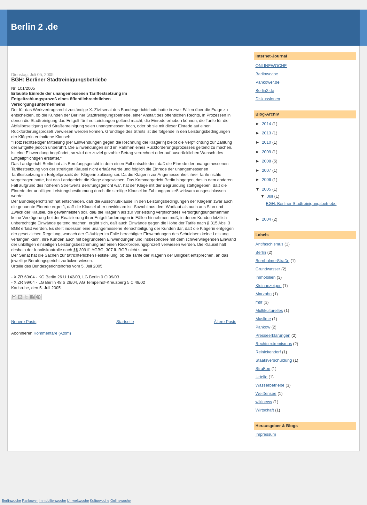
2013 (267, 133)
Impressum (265, 434)
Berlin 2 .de (34, 27)
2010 (267, 142)
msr (258, 302)
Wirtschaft (264, 410)
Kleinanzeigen (268, 285)
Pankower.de (267, 82)
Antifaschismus (269, 244)
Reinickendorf (268, 352)
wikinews (263, 401)
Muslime (263, 318)
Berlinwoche (266, 74)
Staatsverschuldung (273, 360)
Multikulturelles (269, 310)
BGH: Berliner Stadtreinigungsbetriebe (59, 79)
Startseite (125, 321)
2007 (267, 170)
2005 (267, 189)
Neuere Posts (23, 321)
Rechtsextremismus (273, 343)
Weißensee (266, 393)
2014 (267, 123)
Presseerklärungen (272, 335)
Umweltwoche (78, 500)
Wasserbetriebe (270, 385)
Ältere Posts (225, 321)
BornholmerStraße (272, 260)
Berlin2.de (264, 90)
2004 (267, 219)
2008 (267, 161)
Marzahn (263, 293)
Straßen (262, 368)
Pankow (262, 327)
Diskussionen (267, 98)
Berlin (260, 252)
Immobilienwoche (52, 500)
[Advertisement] (48, 55)
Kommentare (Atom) (52, 333)
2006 (267, 179)
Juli (270, 196)
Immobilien (265, 277)
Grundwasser (267, 269)
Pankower (30, 500)
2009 (267, 151)
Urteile (261, 376)
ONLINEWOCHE (271, 65)
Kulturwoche (99, 500)
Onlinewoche (120, 500)
